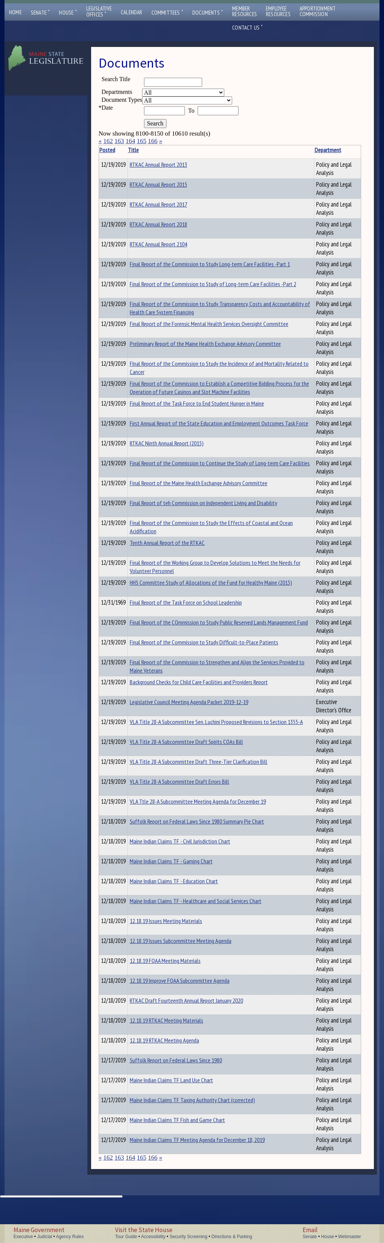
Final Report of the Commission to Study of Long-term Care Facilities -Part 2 (195, 288)
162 (108, 141)
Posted (118, 150)
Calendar (131, 12)
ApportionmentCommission (318, 11)
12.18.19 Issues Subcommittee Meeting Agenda (192, 978)
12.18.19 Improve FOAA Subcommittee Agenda (191, 1018)
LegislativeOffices (99, 12)
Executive (23, 1236)
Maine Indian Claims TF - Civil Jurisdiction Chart (191, 879)
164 (130, 141)
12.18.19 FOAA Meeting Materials (176, 998)
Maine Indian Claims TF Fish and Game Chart (189, 1157)
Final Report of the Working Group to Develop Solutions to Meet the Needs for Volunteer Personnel (190, 587)
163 (119, 141)
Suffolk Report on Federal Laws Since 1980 (187, 1098)
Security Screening (188, 1236)
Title (145, 150)
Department (266, 150)
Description (302, 150)
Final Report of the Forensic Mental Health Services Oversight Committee (187, 336)
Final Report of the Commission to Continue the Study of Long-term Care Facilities (193, 483)
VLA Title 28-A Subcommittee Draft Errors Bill (191, 819)
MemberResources (244, 11)
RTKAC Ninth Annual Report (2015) (178, 460)
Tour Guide (126, 1236)
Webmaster (349, 1236)
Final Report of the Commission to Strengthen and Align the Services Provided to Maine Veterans (195, 691)
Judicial (44, 1236)
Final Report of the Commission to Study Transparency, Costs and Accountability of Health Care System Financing (194, 312)
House (68, 12)
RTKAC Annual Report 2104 (170, 244)
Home (15, 12)
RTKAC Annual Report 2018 (170, 224)
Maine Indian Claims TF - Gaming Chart (182, 899)
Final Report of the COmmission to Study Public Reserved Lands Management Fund (192, 651)
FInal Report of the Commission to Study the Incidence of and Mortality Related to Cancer (189, 376)
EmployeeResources (278, 11)
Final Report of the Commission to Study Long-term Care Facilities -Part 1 (192, 268)
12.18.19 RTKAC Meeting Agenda (176, 1078)
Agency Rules (70, 1236)
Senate (40, 12)
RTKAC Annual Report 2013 (170, 164)
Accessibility (153, 1236)
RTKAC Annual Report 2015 (170, 184)
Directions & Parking (232, 1236)
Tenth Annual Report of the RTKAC (178, 559)
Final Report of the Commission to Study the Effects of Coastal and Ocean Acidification (189, 543)
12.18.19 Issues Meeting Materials (177, 958)
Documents (207, 12)
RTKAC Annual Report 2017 (170, 204)
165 (142, 141)
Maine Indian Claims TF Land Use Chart (183, 1117)
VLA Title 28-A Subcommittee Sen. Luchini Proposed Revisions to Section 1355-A (186, 763)
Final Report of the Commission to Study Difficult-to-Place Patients (185, 671)
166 (153, 141)
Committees (167, 12)
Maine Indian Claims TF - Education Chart (185, 918)
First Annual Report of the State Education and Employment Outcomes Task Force (192, 444)
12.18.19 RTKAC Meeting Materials (178, 1058)
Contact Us (247, 27)
